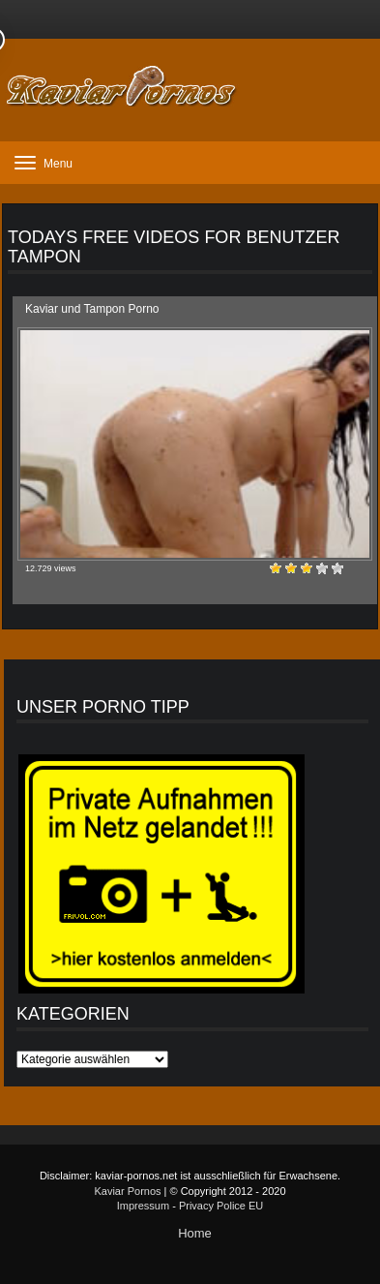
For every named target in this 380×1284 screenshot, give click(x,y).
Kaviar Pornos (127, 1191)
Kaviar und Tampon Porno (92, 309)
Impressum (143, 1205)
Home (195, 1233)
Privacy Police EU (221, 1205)
